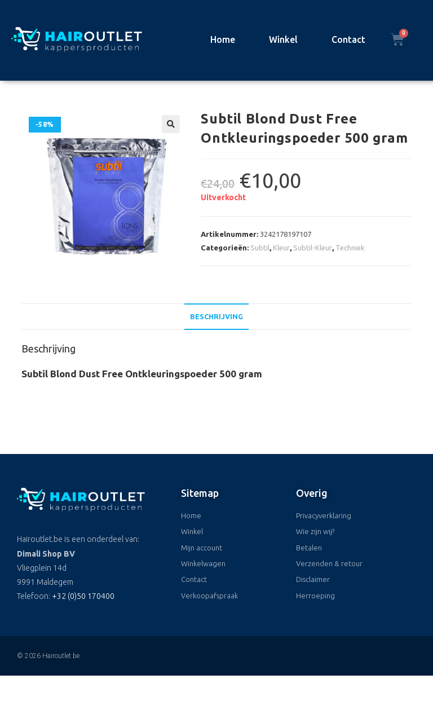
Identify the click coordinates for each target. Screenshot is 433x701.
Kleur (281, 248)
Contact (348, 39)
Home (222, 39)
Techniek (350, 248)
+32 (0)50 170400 (83, 596)
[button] (171, 124)
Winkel (283, 39)
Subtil (259, 248)
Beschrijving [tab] (216, 316)
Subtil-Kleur (312, 248)
